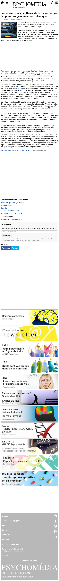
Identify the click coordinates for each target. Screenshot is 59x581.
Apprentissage (6, 205)
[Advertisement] (29, 55)
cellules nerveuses (27, 129)
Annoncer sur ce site (10, 544)
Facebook (6, 248)
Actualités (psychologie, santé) (12, 203)
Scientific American (26, 150)
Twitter (15, 248)
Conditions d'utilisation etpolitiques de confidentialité (13, 550)
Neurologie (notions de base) (12, 213)
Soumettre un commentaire (11, 219)
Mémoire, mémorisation (10, 210)
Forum (4, 525)
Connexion (6, 530)
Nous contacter (8, 556)
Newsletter (6, 535)
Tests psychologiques (11, 521)
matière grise (18, 88)
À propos (5, 539)
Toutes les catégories (29, 560)
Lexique (5, 516)
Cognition (4, 208)
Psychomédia (5, 19)
